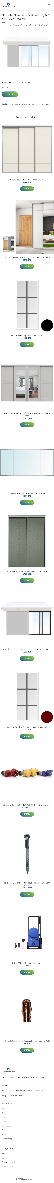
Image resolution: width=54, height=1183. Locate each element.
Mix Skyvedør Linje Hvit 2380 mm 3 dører (27, 180)
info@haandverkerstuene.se (13, 1096)
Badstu (4, 1113)
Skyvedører (28, 82)
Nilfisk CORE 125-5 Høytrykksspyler (27, 963)
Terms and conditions (10, 1162)
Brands (4, 1117)
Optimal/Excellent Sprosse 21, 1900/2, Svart (27, 335)
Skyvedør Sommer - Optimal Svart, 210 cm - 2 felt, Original (27, 649)
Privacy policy (7, 1166)
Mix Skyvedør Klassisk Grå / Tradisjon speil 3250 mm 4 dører (27, 414)
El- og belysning (8, 1126)
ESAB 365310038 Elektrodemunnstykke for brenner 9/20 (27, 1041)
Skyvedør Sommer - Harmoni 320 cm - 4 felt (27, 493)
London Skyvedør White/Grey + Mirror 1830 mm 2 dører (27, 257)
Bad (3, 1109)
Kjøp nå (9, 94)
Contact (5, 1158)
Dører (4, 1122)
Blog (4, 1153)
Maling (4, 1134)
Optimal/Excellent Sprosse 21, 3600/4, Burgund (27, 727)
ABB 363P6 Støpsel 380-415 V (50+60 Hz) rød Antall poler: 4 (27, 805)
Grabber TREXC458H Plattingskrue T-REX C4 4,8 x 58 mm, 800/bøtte (27, 884)
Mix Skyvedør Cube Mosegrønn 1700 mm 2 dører (27, 571)
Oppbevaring (17, 82)
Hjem (4, 22)
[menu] (49, 5)
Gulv (3, 1130)
